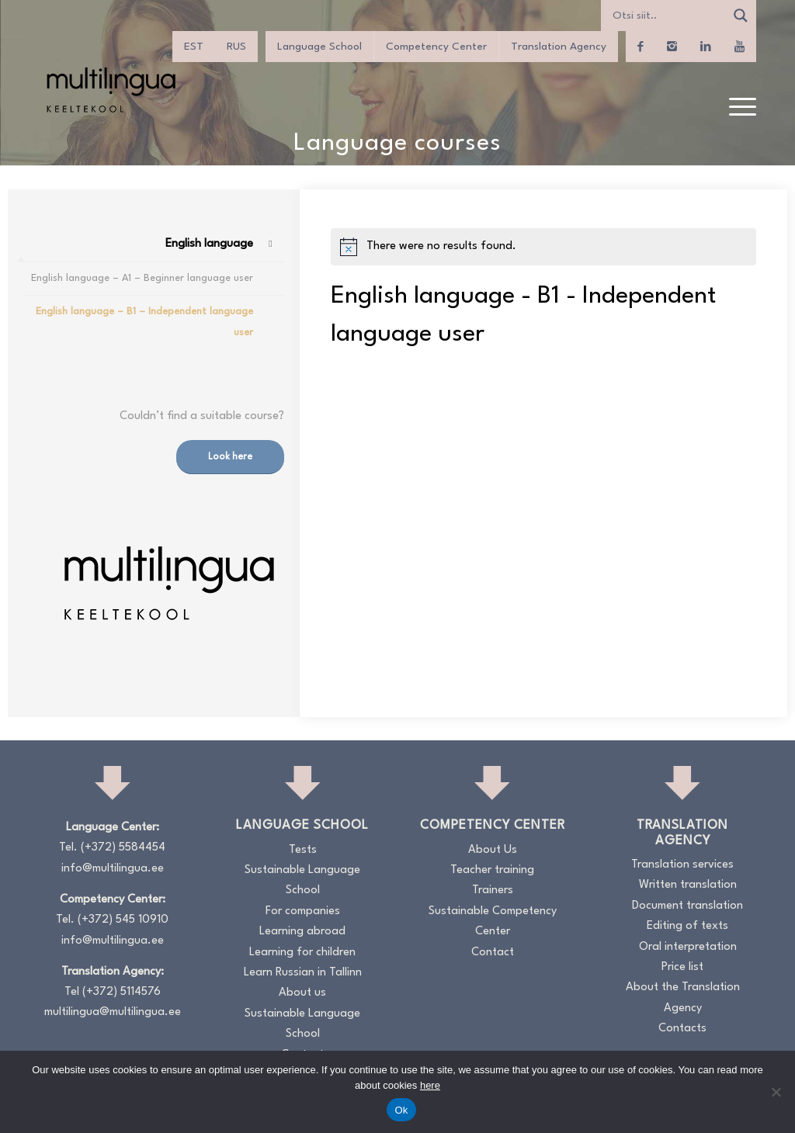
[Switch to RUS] (236, 46)
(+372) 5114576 (121, 992)
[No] (775, 1092)
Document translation (687, 906)
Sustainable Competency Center (493, 921)
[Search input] (667, 15)
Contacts (682, 1028)
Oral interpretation (688, 947)
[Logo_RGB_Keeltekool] (110, 89)
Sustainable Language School (302, 880)
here (430, 1085)
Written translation (688, 885)
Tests (303, 850)
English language (209, 244)
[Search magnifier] (740, 15)
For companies (303, 911)
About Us (492, 850)
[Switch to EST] (193, 46)
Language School (319, 46)
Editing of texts (687, 926)
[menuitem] (737, 108)
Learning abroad (302, 931)
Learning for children (302, 952)
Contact (492, 952)
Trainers (492, 890)
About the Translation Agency (683, 997)
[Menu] (737, 108)
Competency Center (436, 46)
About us (302, 993)
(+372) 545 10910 (123, 920)
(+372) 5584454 (123, 848)
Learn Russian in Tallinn (303, 973)
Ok (401, 1110)
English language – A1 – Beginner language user (142, 278)
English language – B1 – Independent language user (144, 322)
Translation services (682, 865)
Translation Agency (558, 46)
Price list (682, 967)
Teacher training (492, 870)
